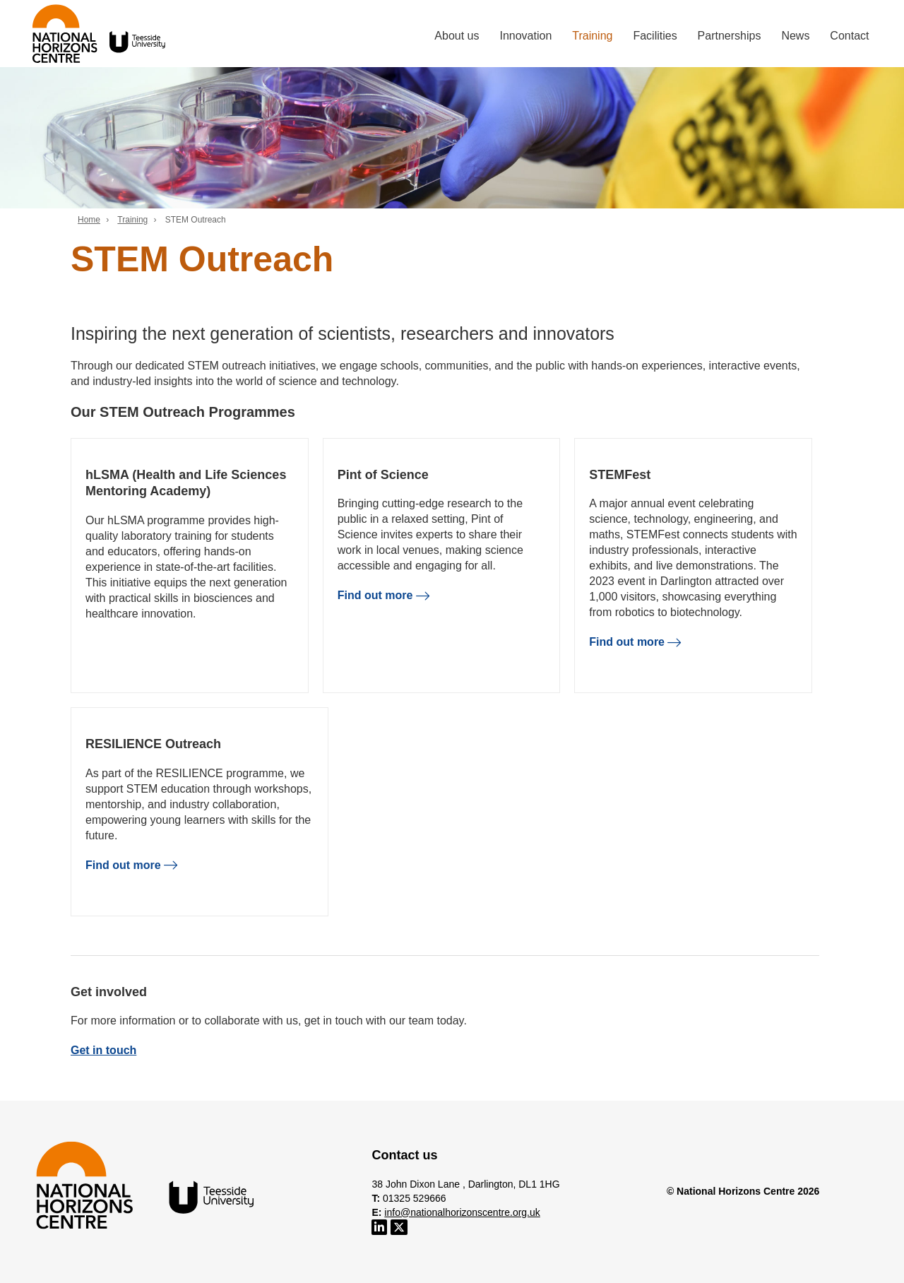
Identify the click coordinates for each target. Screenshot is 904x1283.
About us (456, 36)
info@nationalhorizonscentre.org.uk (462, 1212)
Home (89, 220)
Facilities (655, 36)
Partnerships (729, 36)
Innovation (525, 36)
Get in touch (103, 1050)
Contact (849, 36)
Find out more (383, 595)
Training (592, 36)
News (795, 36)
